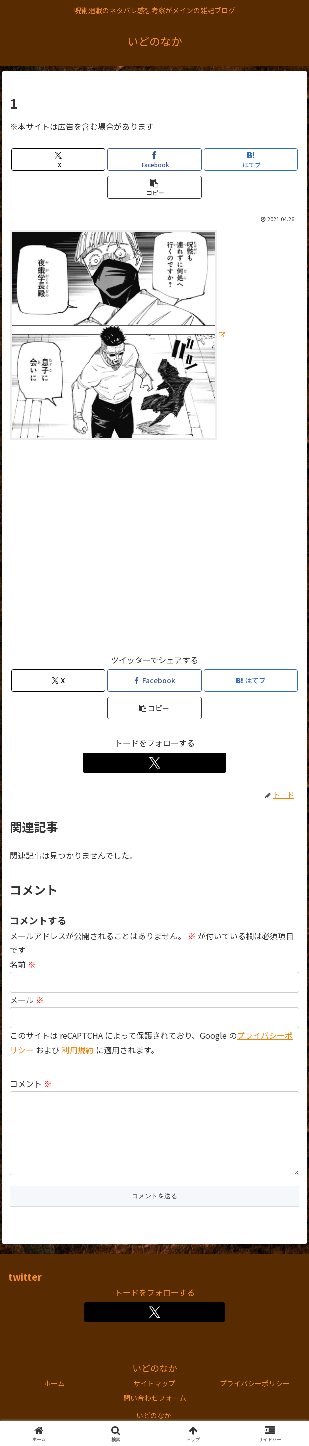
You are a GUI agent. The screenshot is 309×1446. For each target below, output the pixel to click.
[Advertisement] (154, 551)
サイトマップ (154, 1399)
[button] (154, 187)
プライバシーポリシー (255, 1399)
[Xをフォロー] (154, 763)
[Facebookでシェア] (154, 159)
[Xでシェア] (58, 159)
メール (27, 1000)
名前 (23, 964)
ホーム (54, 1399)
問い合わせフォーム (154, 1414)
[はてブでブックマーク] (251, 159)
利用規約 (78, 1050)
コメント (31, 1083)
